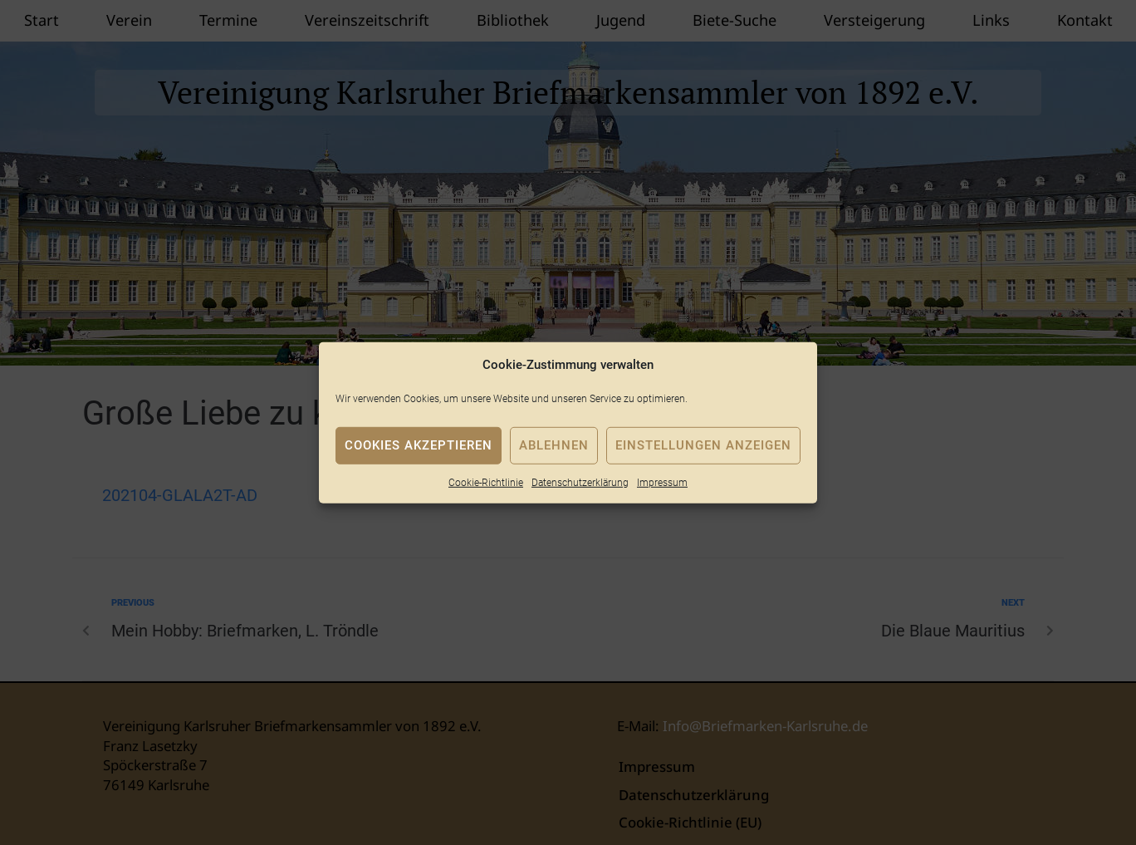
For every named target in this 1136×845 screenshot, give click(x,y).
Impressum (662, 482)
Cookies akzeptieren (418, 445)
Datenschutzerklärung (580, 482)
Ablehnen (554, 445)
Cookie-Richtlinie (485, 482)
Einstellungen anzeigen (703, 445)
